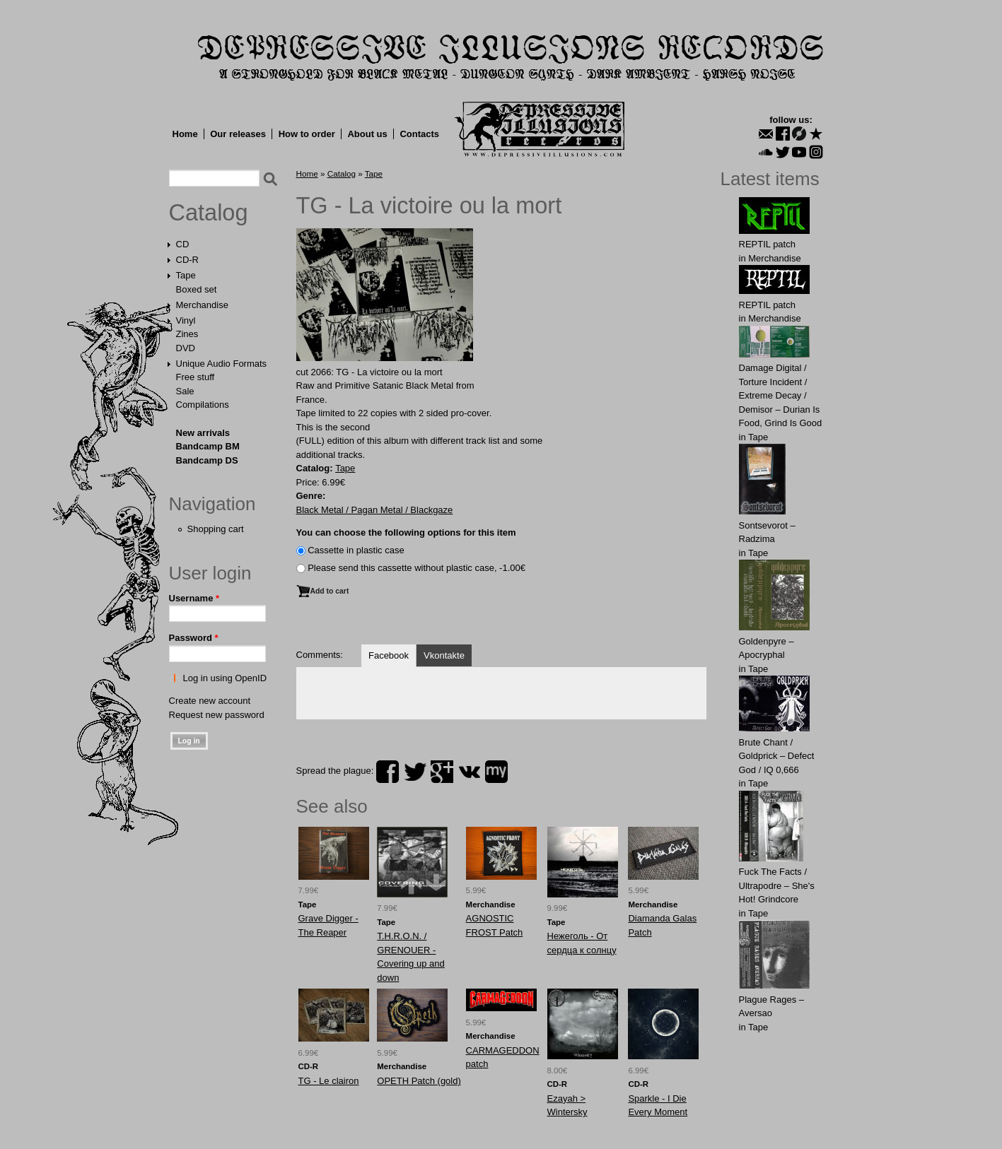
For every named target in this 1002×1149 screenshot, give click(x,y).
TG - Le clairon (328, 1081)
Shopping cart (215, 529)
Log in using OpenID (225, 678)
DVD (185, 348)
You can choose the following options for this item (406, 532)
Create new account (210, 700)
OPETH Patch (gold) (419, 1081)
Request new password (216, 714)
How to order (307, 134)
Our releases (238, 134)
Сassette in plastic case (356, 550)
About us (367, 134)
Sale (185, 391)
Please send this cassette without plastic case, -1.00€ (416, 567)
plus (442, 771)
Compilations (202, 404)
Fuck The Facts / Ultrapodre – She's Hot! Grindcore (777, 885)
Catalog (208, 212)
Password (194, 637)
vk (469, 771)
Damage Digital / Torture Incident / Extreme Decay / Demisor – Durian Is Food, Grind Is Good (780, 395)
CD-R (187, 259)
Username (194, 598)
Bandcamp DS (207, 460)
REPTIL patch (767, 244)
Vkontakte (444, 655)
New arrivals (203, 433)
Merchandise (202, 305)
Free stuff (195, 377)
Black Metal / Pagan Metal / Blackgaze (374, 510)
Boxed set (196, 289)
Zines (187, 334)
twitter (415, 771)
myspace (496, 771)
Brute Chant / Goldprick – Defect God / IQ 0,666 (777, 756)
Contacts (419, 134)
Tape (186, 275)
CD (183, 244)
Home (185, 134)
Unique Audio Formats (221, 363)
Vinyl (186, 320)
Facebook (388, 655)
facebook (387, 771)
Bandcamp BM (208, 446)
